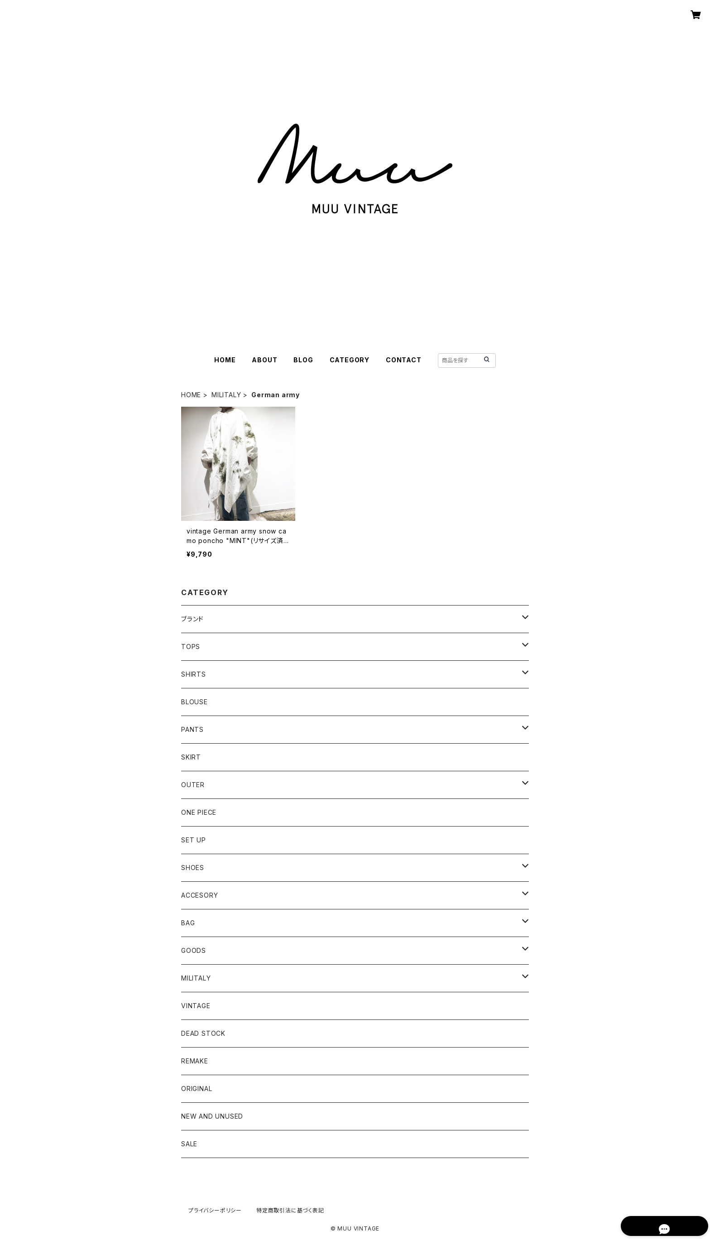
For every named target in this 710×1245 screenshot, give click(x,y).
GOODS (193, 950)
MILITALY (226, 395)
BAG (188, 923)
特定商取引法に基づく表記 (290, 1210)
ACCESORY (199, 895)
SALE (189, 1144)
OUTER (193, 784)
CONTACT (404, 360)
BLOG (303, 360)
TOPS (190, 646)
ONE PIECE (198, 812)
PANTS (192, 729)
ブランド (192, 619)
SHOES (192, 867)
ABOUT (264, 360)
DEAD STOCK (203, 1033)
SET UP (193, 840)
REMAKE (194, 1061)
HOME (224, 360)
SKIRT (191, 757)
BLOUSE (194, 702)
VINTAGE (196, 1005)
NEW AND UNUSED (212, 1116)
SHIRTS (193, 674)
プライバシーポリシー (215, 1210)
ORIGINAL (196, 1088)
